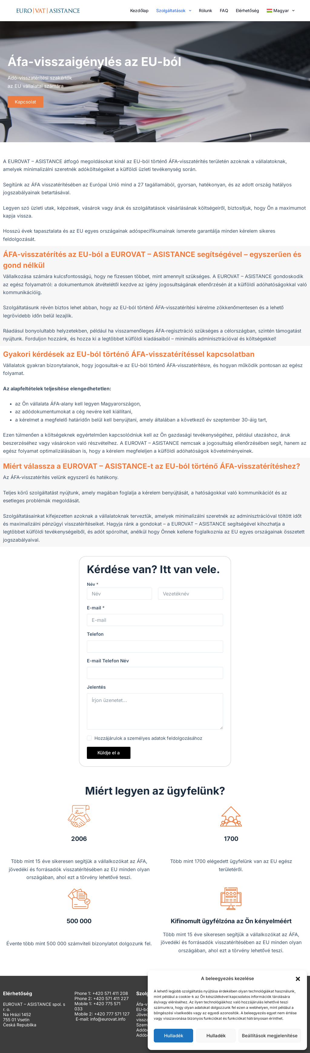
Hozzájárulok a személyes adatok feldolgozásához (148, 738)
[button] (298, 979)
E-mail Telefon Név (108, 661)
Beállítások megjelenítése (270, 1035)
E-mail (96, 608)
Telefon (95, 634)
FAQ (224, 10)
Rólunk (205, 10)
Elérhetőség (247, 10)
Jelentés (96, 687)
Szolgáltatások (175, 10)
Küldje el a (108, 753)
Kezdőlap (139, 10)
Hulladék (173, 1035)
